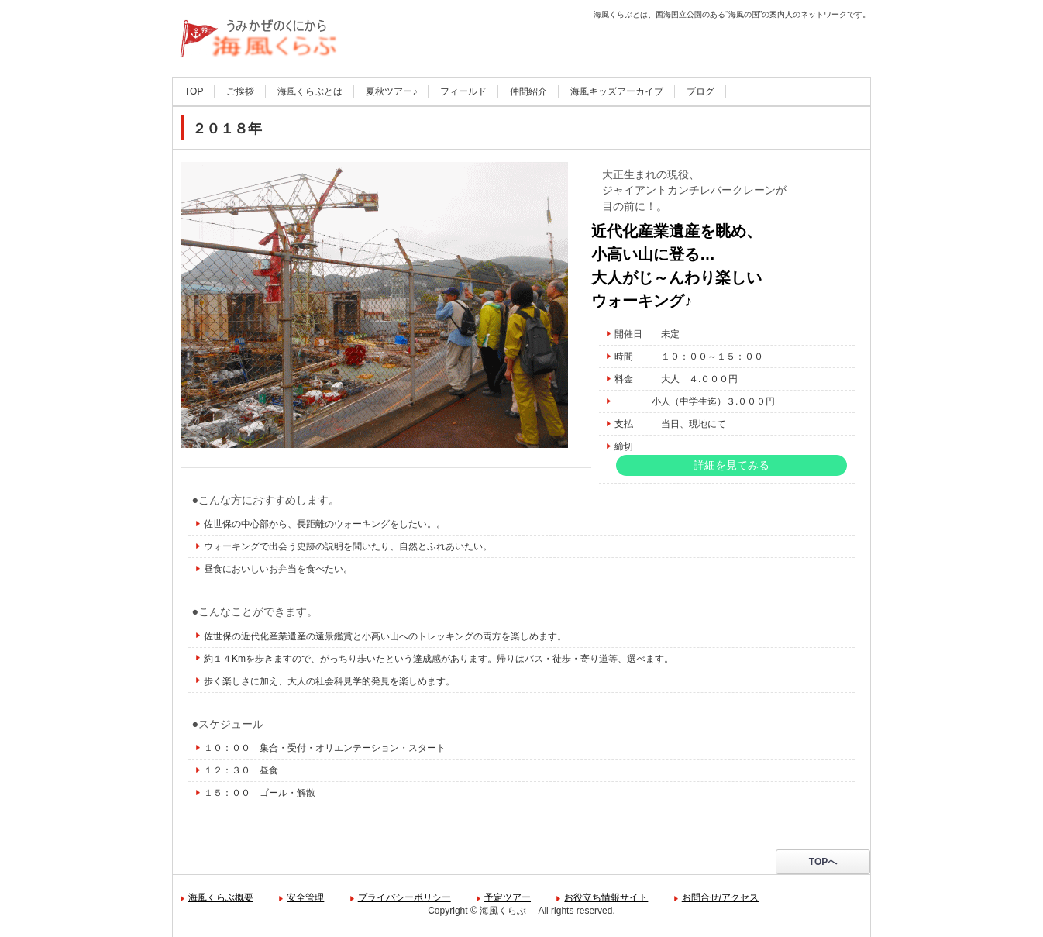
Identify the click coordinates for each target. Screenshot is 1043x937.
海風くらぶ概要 (220, 897)
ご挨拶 (240, 91)
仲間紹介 (528, 91)
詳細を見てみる (731, 465)
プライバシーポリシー (404, 897)
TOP (193, 91)
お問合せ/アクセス (720, 897)
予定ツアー (507, 897)
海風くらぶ (220, 77)
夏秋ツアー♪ (391, 91)
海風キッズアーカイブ (616, 91)
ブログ (700, 91)
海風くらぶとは (310, 91)
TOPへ (823, 861)
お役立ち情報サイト (606, 897)
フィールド (463, 91)
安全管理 (305, 897)
